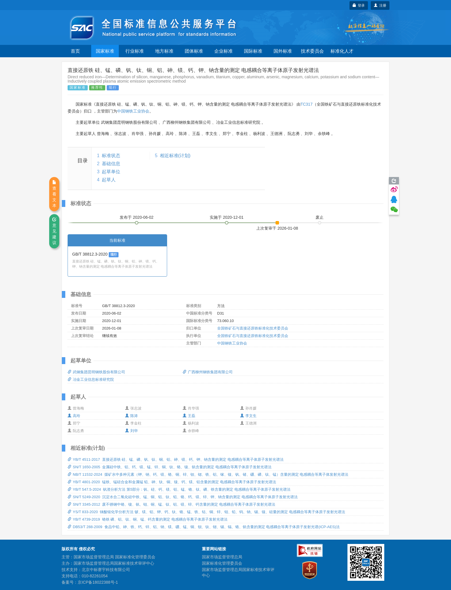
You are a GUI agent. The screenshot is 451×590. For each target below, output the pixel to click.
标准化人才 (341, 51)
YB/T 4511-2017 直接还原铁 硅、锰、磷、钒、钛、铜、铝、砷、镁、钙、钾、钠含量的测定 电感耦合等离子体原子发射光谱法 (176, 459)
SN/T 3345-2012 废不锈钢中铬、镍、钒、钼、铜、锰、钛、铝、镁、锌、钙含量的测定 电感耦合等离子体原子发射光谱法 (171, 504)
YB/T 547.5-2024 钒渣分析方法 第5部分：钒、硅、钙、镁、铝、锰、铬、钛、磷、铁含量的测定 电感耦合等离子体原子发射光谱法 (179, 489)
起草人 (109, 179)
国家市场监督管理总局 (222, 557)
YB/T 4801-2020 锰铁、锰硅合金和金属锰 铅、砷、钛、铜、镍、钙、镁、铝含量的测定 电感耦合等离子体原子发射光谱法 (172, 482)
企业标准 (223, 51)
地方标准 (164, 51)
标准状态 (111, 155)
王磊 (189, 416)
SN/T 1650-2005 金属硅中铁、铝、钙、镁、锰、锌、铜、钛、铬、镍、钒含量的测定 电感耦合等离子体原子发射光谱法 (170, 467)
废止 (320, 217)
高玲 (74, 416)
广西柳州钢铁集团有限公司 (208, 372)
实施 (227, 217)
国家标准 (105, 51)
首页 (75, 51)
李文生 (248, 416)
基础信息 (111, 163)
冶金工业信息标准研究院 (91, 379)
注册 (380, 5)
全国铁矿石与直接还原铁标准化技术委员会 (252, 328)
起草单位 (111, 171)
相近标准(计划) (175, 155)
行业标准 (134, 51)
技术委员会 (312, 51)
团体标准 (194, 51)
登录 (359, 5)
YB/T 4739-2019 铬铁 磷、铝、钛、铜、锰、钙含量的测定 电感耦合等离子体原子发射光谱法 (148, 519)
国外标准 (283, 51)
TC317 (307, 104)
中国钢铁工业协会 (133, 111)
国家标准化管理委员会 (222, 563)
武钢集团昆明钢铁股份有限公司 (96, 372)
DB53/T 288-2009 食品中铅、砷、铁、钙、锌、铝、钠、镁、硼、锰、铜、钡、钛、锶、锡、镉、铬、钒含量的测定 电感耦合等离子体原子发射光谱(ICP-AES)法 (204, 527)
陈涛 (131, 416)
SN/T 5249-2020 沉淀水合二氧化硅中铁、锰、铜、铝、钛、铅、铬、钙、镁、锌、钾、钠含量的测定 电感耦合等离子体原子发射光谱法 (183, 497)
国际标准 (253, 51)
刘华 (131, 431)
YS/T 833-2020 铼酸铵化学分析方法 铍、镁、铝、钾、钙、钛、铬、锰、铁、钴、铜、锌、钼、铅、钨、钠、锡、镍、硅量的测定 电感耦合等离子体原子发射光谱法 (206, 512)
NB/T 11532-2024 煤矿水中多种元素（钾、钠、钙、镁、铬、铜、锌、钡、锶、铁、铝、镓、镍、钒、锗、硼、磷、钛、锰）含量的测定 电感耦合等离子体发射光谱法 (208, 474)
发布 (137, 217)
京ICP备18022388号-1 (98, 582)
